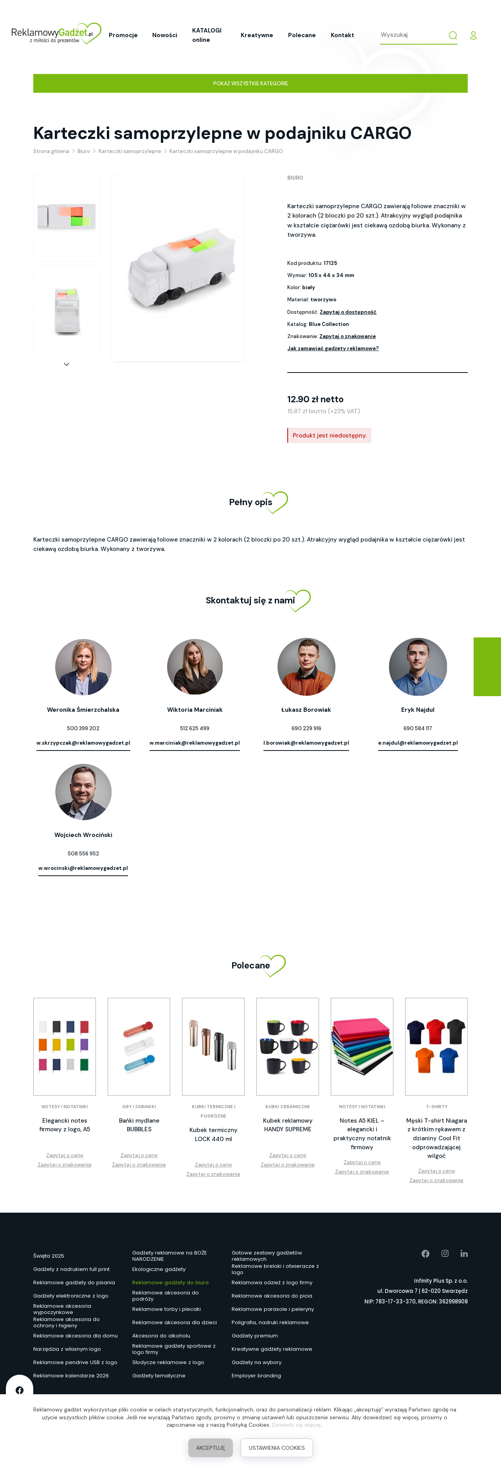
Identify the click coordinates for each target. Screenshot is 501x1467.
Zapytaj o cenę (64, 1155)
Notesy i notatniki (64, 1107)
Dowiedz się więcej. (297, 1424)
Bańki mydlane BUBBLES (139, 1125)
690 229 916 (306, 728)
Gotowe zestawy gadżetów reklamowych (267, 1256)
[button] (67, 364)
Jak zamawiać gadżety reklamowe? (333, 348)
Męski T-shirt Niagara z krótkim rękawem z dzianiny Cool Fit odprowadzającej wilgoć (436, 1138)
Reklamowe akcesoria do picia (272, 1296)
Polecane (302, 35)
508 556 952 (83, 853)
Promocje (123, 35)
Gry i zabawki (139, 1107)
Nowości (164, 35)
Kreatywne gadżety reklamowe (272, 1349)
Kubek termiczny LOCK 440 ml (213, 1134)
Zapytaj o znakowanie (347, 336)
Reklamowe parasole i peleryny (273, 1309)
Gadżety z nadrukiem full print (71, 1269)
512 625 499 (194, 728)
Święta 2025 (48, 1256)
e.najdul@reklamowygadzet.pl (418, 743)
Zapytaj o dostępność (348, 312)
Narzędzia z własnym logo (67, 1349)
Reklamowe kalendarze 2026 (71, 1375)
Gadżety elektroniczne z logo (70, 1296)
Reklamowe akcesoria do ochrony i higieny (66, 1323)
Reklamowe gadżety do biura (170, 1282)
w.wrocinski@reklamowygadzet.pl (83, 868)
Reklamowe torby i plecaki (166, 1309)
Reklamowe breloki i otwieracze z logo (275, 1269)
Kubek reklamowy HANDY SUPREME (288, 1125)
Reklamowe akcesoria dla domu (75, 1335)
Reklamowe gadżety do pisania (74, 1282)
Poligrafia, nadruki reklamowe (270, 1322)
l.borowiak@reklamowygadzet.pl (306, 743)
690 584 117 (418, 728)
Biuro (295, 178)
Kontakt (342, 35)
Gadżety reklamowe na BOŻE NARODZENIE (169, 1256)
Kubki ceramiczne (287, 1107)
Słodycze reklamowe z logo (168, 1362)
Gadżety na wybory (256, 1362)
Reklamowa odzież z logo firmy (272, 1282)
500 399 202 (83, 728)
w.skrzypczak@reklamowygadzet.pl (83, 743)
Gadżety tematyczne (159, 1375)
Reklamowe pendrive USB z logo (75, 1362)
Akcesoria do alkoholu (161, 1335)
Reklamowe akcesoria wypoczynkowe (62, 1309)
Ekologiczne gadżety (159, 1269)
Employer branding (256, 1375)
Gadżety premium (255, 1335)
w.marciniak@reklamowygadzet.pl (195, 743)
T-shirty (436, 1107)
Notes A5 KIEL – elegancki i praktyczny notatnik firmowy (362, 1134)
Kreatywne (257, 35)
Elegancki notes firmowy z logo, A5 (65, 1125)
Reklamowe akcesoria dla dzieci (174, 1322)
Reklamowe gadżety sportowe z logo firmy (174, 1349)
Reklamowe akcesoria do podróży (165, 1296)
